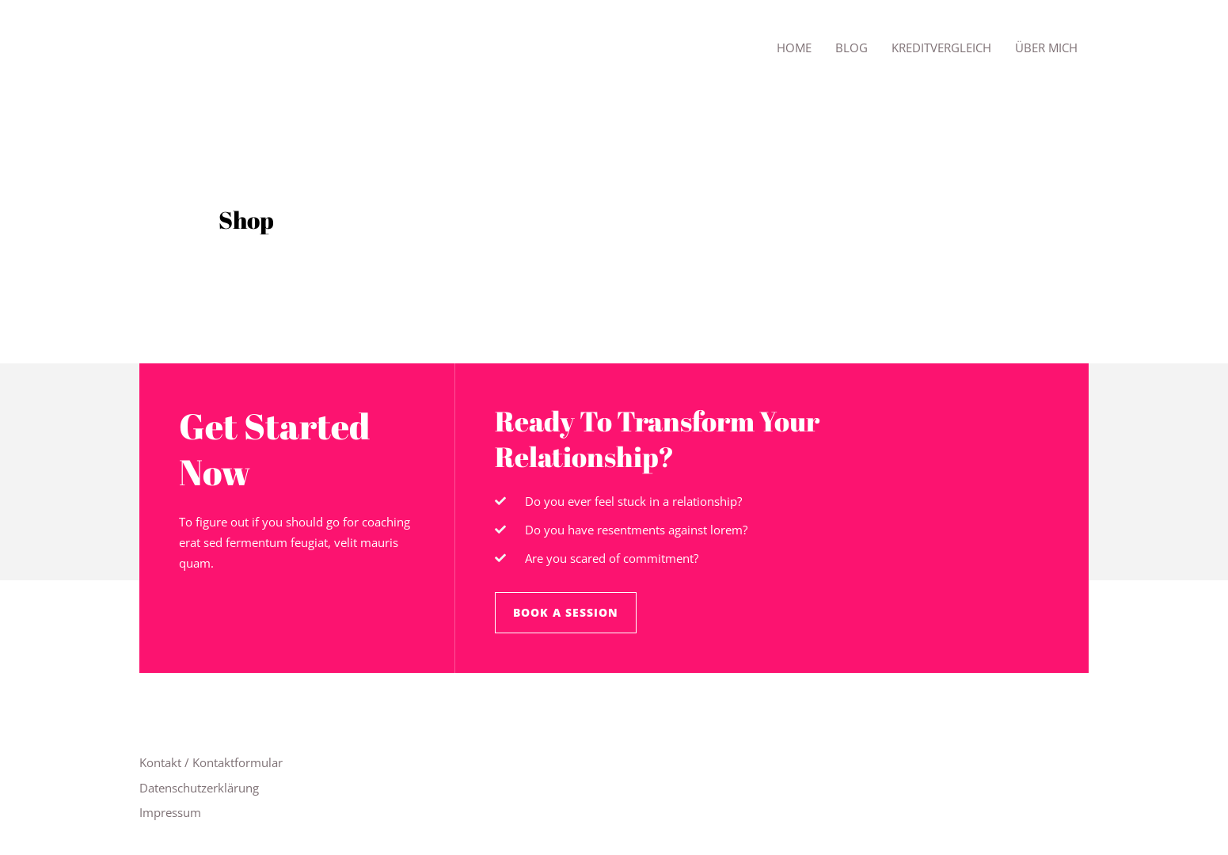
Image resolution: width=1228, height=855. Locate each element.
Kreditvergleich (941, 47)
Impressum (170, 812)
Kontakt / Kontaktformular (211, 762)
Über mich (1046, 47)
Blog (851, 47)
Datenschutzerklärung (199, 788)
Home (794, 47)
